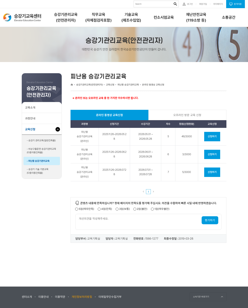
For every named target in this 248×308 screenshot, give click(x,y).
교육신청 (31, 131)
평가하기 (210, 220)
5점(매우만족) (86, 209)
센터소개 (27, 296)
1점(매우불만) (161, 209)
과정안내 (30, 118)
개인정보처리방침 (82, 296)
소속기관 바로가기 (201, 296)
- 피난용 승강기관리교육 (38, 161)
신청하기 (212, 136)
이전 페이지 (143, 191)
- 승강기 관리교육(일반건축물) (41, 140)
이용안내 (43, 296)
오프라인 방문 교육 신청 (187, 115)
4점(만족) (106, 209)
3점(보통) (124, 209)
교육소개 (30, 107)
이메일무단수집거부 (110, 296)
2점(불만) (142, 209)
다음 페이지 (153, 191)
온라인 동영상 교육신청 (109, 116)
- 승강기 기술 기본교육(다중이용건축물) (37, 171)
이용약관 (60, 296)
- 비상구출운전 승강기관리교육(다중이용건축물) (41, 151)
